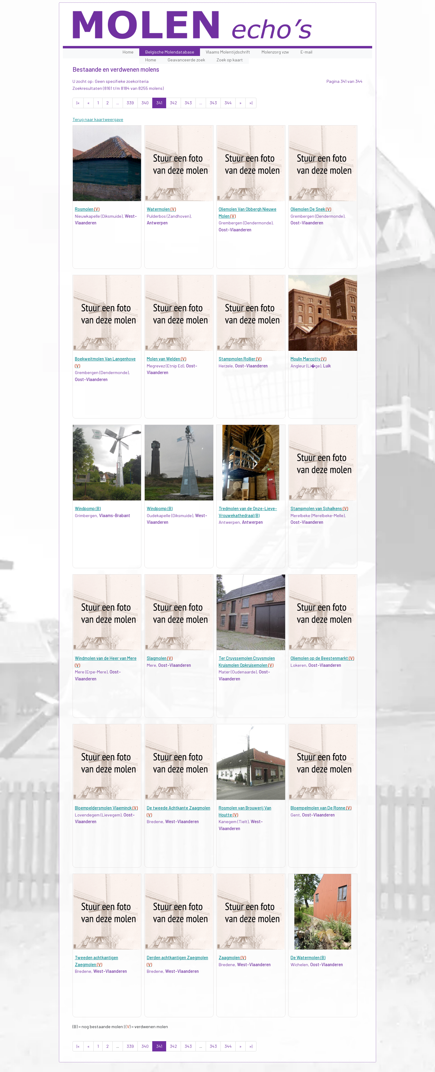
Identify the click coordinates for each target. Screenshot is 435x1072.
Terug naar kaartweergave (97, 119)
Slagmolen (159, 658)
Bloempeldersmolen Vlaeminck (106, 807)
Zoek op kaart (230, 59)
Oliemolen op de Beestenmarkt (322, 658)
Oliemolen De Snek (311, 209)
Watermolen (161, 209)
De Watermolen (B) (308, 957)
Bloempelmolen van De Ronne (321, 807)
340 (145, 102)
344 (228, 102)
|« (78, 102)
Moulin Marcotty (308, 358)
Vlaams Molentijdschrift (228, 51)
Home (128, 51)
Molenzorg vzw (275, 51)
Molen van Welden (166, 358)
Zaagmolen (232, 957)
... (117, 102)
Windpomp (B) (88, 508)
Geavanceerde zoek (186, 59)
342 (173, 102)
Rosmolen (87, 209)
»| (251, 102)
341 (159, 102)
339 (130, 102)
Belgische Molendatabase (169, 51)
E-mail (306, 51)
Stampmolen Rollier (240, 358)
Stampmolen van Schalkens (319, 508)
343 (188, 102)
